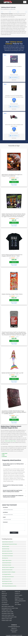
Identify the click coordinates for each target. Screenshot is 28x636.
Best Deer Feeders (5, 546)
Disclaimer (14, 631)
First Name (5, 507)
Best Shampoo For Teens (7, 581)
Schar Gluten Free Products (7, 583)
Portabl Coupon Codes (7, 620)
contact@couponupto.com (14, 626)
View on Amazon (14, 184)
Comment (4, 456)
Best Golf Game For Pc (6, 579)
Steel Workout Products (6, 565)
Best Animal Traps (5, 548)
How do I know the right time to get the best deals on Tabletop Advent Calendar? (12, 491)
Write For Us (14, 628)
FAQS (3, 455)
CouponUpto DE (5, 604)
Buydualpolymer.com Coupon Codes (10, 608)
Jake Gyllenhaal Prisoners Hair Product (9, 544)
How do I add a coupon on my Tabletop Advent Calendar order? (13, 464)
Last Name (5, 512)
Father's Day (7, 441)
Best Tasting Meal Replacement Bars (9, 586)
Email (4, 517)
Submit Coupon (14, 630)
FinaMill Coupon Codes (7, 610)
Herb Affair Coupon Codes (7, 611)
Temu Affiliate (18, 604)
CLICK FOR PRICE (14, 77)
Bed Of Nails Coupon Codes (8, 606)
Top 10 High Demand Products (8, 576)
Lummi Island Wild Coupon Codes (9, 617)
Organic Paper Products (6, 560)
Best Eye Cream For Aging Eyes (8, 567)
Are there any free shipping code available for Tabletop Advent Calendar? (13, 496)
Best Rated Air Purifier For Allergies (8, 572)
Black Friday (13, 441)
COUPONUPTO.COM (15, 635)
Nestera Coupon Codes (7, 618)
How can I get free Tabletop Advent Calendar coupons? (13, 485)
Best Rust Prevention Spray (7, 569)
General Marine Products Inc (7, 541)
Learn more (4, 453)
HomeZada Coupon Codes (7, 613)
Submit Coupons (18, 595)
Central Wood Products (6, 562)
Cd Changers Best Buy (6, 574)
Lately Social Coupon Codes (8, 615)
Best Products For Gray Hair (7, 553)
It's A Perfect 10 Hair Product (7, 555)
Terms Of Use (4, 600)
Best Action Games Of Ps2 (7, 551)
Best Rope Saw (5, 558)
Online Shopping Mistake (20, 600)
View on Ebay (14, 185)
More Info (14, 182)
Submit (14, 532)
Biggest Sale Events (19, 599)
